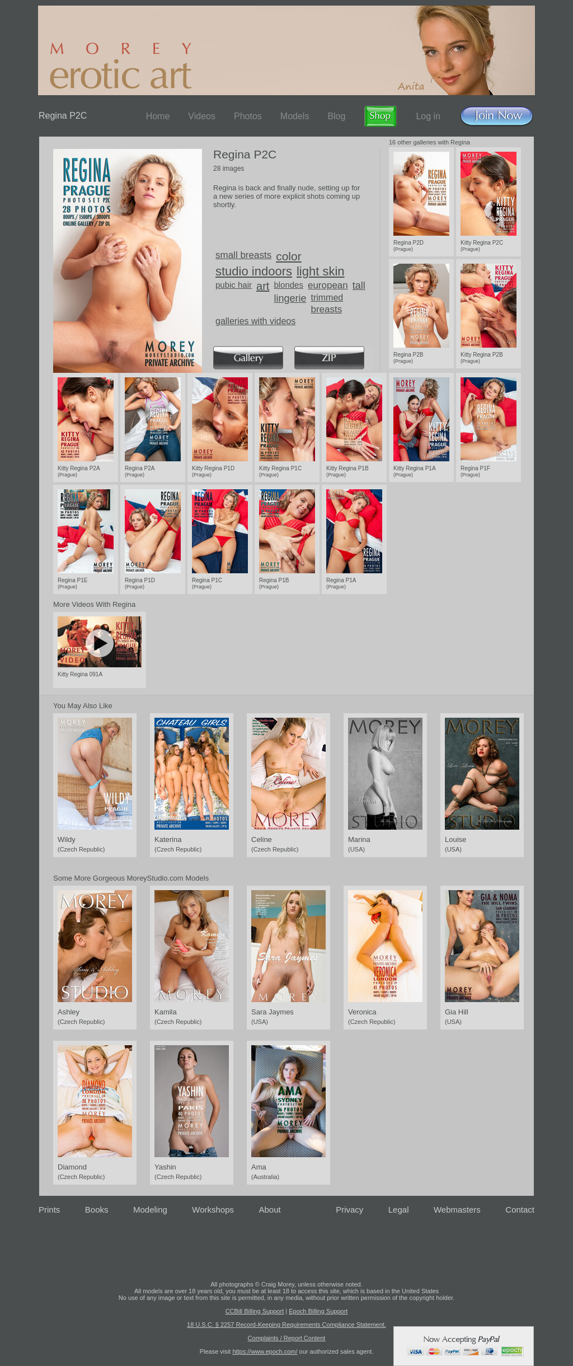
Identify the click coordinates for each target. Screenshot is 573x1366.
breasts (326, 309)
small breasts (243, 255)
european (328, 285)
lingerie (290, 298)
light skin (321, 271)
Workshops (213, 1209)
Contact (519, 1209)
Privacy (349, 1209)
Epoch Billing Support (318, 1311)
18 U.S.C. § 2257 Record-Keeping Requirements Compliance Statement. (286, 1324)
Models (294, 116)
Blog (336, 116)
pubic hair (233, 284)
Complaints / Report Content (287, 1338)
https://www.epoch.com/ (264, 1351)
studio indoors (253, 271)
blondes (288, 284)
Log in (428, 116)
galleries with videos (255, 321)
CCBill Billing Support (255, 1311)
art (262, 286)
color (289, 256)
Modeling (150, 1209)
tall (359, 285)
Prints (49, 1209)
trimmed (327, 297)
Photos (248, 116)
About (270, 1209)
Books (97, 1209)
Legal (398, 1209)
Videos (201, 116)
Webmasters (457, 1209)
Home (158, 116)
